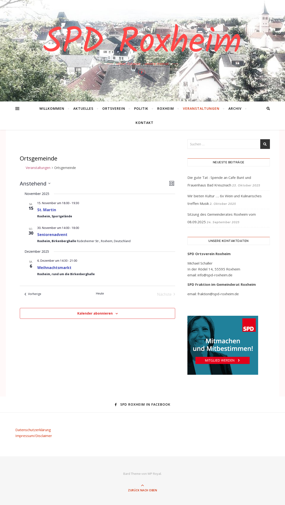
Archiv (235, 108)
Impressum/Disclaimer (33, 435)
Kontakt (144, 122)
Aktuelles (83, 108)
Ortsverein (113, 108)
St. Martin (46, 209)
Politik (141, 108)
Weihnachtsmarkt (54, 267)
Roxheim (165, 108)
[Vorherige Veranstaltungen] (33, 294)
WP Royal (154, 473)
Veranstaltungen (201, 108)
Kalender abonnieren (95, 313)
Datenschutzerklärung (33, 429)
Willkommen (51, 108)
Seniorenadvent (52, 234)
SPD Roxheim (142, 43)
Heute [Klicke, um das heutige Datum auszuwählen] (100, 293)
